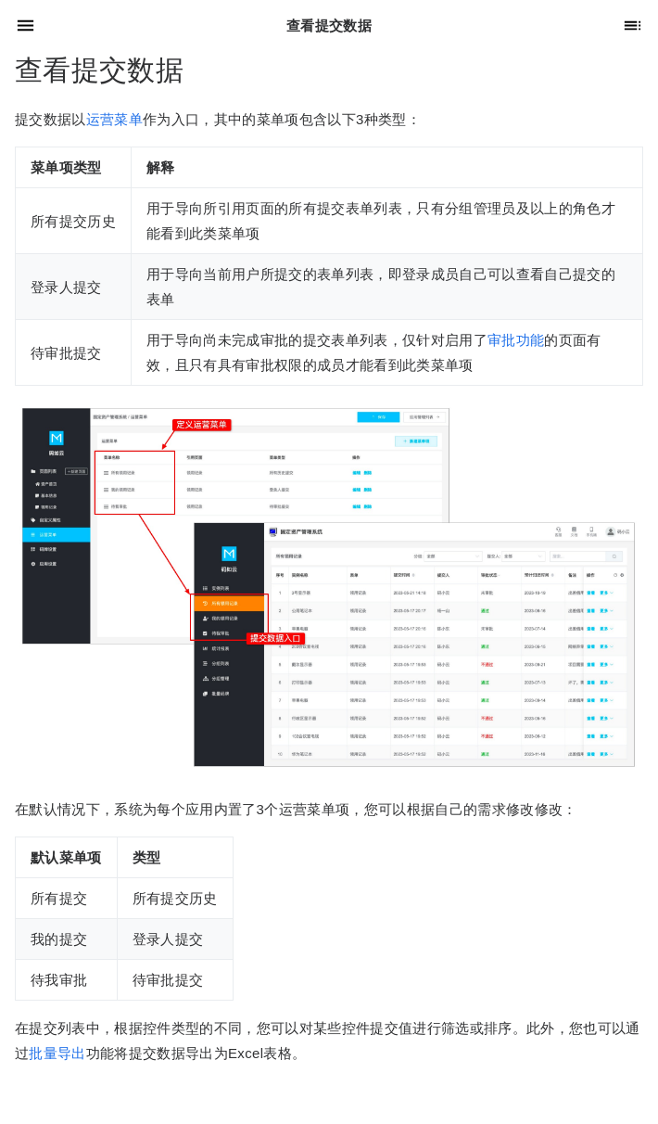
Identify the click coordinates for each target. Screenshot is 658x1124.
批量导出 (57, 1053)
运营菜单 (114, 119)
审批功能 (515, 340)
